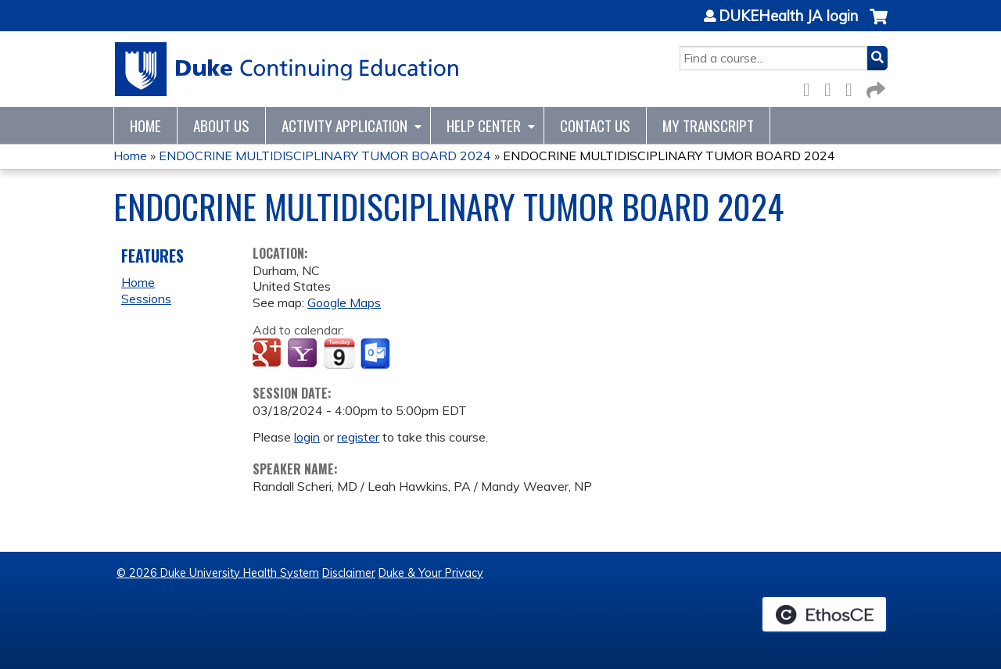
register (358, 437)
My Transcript (708, 125)
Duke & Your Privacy (431, 573)
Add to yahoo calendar (304, 354)
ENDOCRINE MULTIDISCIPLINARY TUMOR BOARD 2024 (325, 155)
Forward (874, 87)
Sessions (146, 298)
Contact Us (595, 125)
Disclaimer (348, 573)
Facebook (811, 87)
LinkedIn (853, 87)
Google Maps (344, 302)
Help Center (484, 125)
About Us (221, 125)
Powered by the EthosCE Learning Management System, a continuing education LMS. (824, 614)
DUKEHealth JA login (788, 16)
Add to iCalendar (339, 353)
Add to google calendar (269, 354)
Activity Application (344, 125)
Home (145, 125)
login (307, 437)
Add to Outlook (377, 354)
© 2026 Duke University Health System (218, 573)
